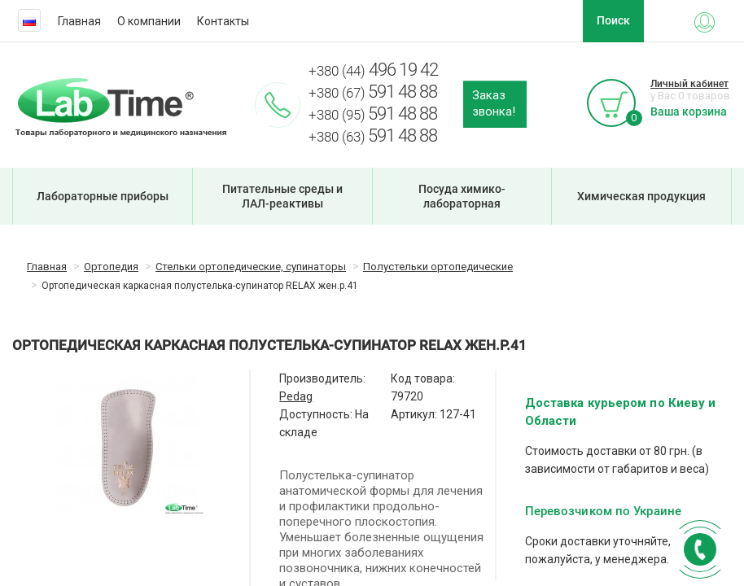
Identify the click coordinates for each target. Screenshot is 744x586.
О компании (149, 21)
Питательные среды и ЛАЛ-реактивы (282, 196)
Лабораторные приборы (102, 196)
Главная (79, 21)
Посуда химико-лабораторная (461, 196)
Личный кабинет (689, 84)
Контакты (223, 21)
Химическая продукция (641, 196)
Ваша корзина (688, 111)
